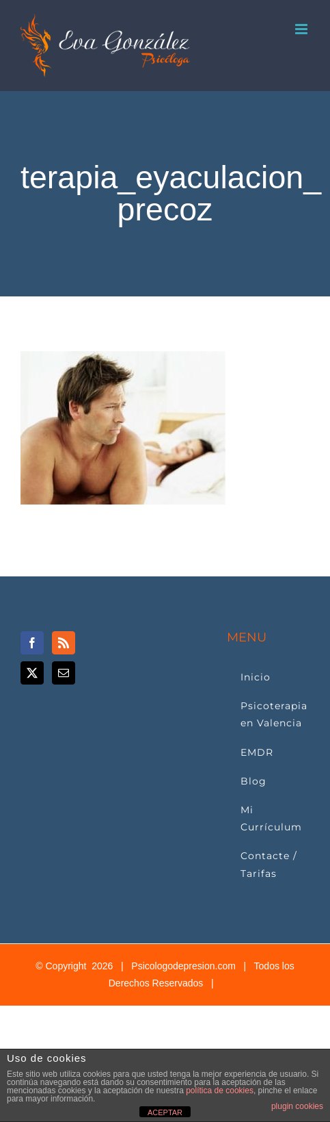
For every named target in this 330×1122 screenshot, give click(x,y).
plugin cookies (297, 1106)
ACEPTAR (165, 1112)
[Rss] (63, 642)
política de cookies (219, 1090)
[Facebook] (32, 642)
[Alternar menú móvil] (302, 29)
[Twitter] (32, 673)
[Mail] (63, 673)
